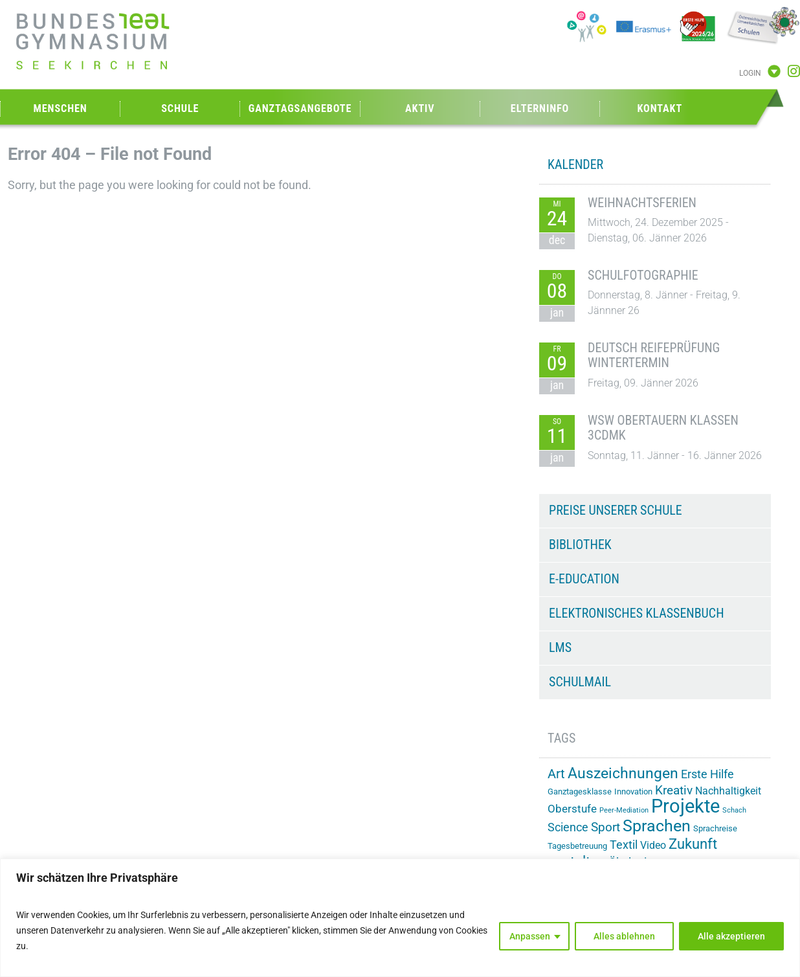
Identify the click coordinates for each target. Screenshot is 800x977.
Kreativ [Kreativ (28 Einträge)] (674, 790)
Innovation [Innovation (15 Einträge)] (633, 791)
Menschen (60, 108)
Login (750, 73)
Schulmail (580, 682)
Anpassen (529, 936)
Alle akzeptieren (731, 936)
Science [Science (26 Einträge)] (568, 827)
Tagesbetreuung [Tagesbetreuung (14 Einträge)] (577, 846)
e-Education (584, 579)
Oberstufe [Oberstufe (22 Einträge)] (572, 808)
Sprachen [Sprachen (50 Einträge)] (657, 825)
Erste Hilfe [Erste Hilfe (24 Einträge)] (707, 774)
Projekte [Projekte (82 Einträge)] (685, 806)
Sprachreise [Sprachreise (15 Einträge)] (715, 828)
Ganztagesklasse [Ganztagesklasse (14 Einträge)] (580, 791)
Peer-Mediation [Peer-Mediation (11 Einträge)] (624, 810)
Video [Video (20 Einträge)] (653, 845)
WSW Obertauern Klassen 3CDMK (663, 428)
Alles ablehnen (624, 936)
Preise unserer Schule (615, 510)
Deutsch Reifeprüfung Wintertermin (654, 355)
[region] (400, 918)
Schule (180, 108)
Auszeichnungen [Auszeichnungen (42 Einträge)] (623, 773)
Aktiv (420, 108)
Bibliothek (580, 544)
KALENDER (575, 164)
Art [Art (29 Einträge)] (556, 774)
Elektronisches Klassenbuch (636, 613)
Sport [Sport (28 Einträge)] (605, 827)
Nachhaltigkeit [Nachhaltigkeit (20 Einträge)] (728, 791)
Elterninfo (540, 108)
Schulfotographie (643, 275)
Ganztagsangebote (300, 108)
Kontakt (659, 108)
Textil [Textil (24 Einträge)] (624, 844)
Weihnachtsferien (642, 202)
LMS (560, 647)
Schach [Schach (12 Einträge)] (734, 809)
